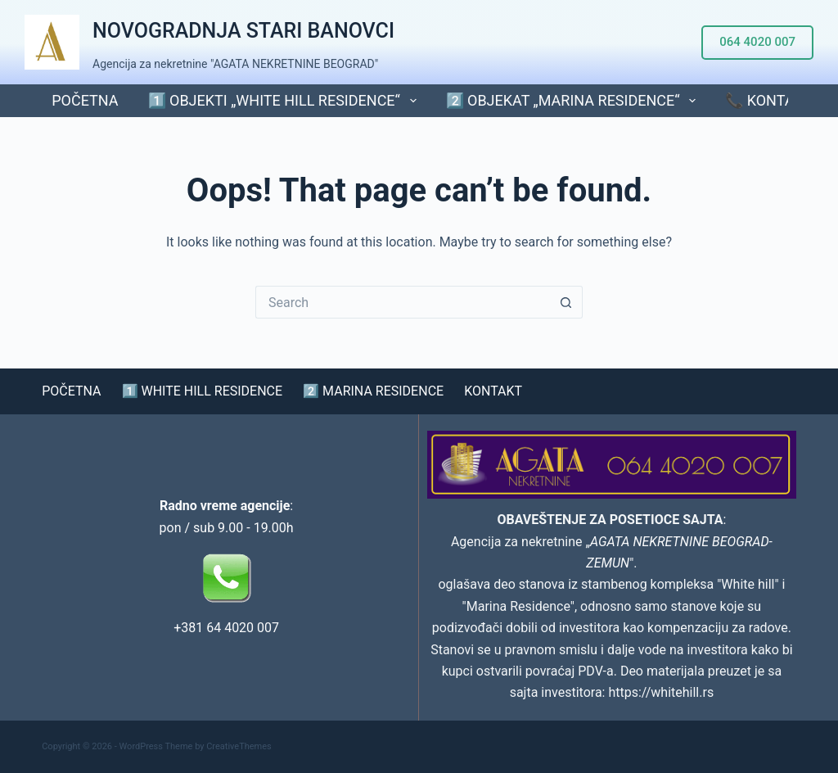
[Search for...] (402, 302)
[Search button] (566, 302)
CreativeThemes (239, 746)
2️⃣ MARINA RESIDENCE (373, 391)
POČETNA (85, 100)
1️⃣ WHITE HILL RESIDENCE (202, 391)
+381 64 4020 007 (226, 627)
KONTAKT (493, 391)
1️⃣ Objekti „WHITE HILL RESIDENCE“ (285, 101)
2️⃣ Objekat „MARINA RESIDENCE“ (574, 101)
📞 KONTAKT (768, 100)
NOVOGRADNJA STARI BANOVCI (243, 31)
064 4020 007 (757, 41)
